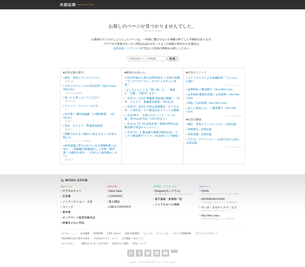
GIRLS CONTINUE (120, 206)
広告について (139, 243)
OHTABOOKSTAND (222, 201)
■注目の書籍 (193, 119)
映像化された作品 (73, 222)
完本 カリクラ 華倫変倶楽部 (84, 125)
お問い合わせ (114, 233)
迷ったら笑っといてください (82, 97)
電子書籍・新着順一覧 (168, 199)
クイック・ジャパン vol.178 (81, 105)
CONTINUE (116, 196)
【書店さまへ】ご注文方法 (94, 243)
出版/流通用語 (132, 233)
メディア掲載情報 (181, 233)
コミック (67, 206)
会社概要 (84, 233)
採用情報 (98, 233)
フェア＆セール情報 (167, 204)
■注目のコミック (196, 72)
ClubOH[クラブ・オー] (105, 238)
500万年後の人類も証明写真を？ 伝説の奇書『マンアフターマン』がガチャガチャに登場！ (152, 81)
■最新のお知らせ (134, 72)
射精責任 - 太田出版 (200, 129)
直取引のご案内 (120, 243)
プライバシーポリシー (206, 233)
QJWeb (222, 192)
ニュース (148, 233)
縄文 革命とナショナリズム (82, 77)
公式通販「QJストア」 (133, 238)
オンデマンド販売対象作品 (78, 217)
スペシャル (162, 233)
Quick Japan (115, 190)
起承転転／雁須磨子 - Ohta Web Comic (210, 89)
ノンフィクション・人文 (77, 201)
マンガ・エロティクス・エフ (222, 209)
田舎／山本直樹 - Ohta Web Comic (207, 103)
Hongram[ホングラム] (176, 192)
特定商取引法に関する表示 (76, 238)
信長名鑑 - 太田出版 (200, 134)
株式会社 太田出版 (76, 180)
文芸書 (66, 196)
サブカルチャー (72, 190)
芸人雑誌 (114, 201)
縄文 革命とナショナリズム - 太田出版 (212, 124)
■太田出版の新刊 (73, 72)
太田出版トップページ (126, 48)
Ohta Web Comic (222, 217)
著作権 (66, 212)
